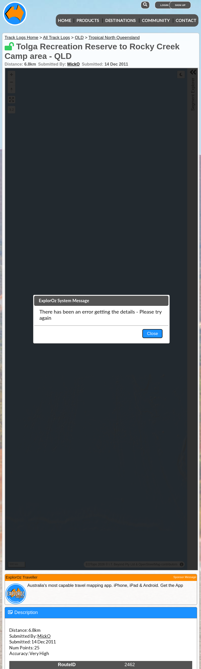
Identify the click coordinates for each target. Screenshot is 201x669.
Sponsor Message (184, 577)
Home (64, 20)
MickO (73, 64)
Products (87, 20)
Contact (186, 20)
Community (155, 20)
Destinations (120, 20)
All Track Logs (56, 37)
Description (26, 612)
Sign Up (180, 5)
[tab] (101, 612)
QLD (79, 37)
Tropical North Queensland (114, 37)
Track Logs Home (21, 37)
